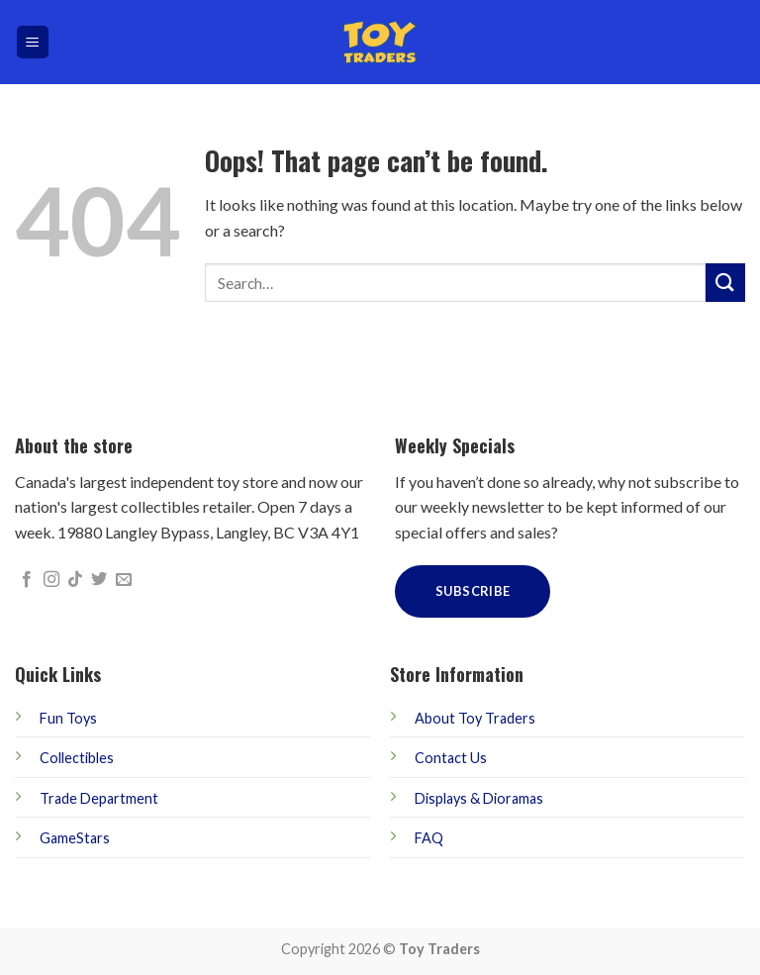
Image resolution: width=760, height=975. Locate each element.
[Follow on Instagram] (51, 580)
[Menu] (33, 42)
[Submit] (725, 282)
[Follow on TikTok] (75, 580)
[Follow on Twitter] (99, 580)
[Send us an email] (124, 580)
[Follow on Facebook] (27, 580)
